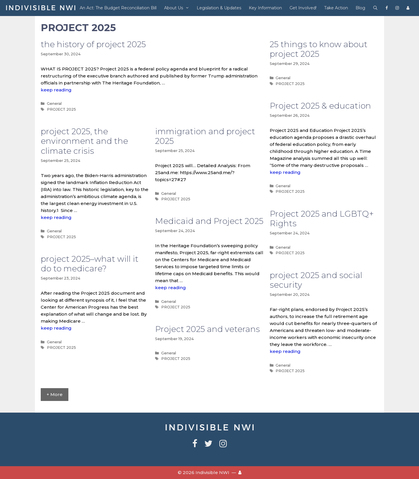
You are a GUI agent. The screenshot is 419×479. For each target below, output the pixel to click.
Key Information (265, 7)
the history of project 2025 (93, 44)
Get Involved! (303, 7)
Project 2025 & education (320, 106)
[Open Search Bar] (375, 8)
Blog (360, 7)
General (54, 103)
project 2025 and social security (316, 280)
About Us (178, 8)
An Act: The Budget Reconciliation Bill (118, 7)
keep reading (56, 90)
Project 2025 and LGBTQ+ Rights (322, 219)
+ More (55, 394)
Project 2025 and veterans (207, 329)
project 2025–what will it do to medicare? (90, 264)
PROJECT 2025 (61, 109)
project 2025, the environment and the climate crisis (84, 141)
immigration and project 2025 (205, 136)
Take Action (336, 7)
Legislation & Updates (219, 7)
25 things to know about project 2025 (318, 49)
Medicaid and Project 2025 (209, 221)
